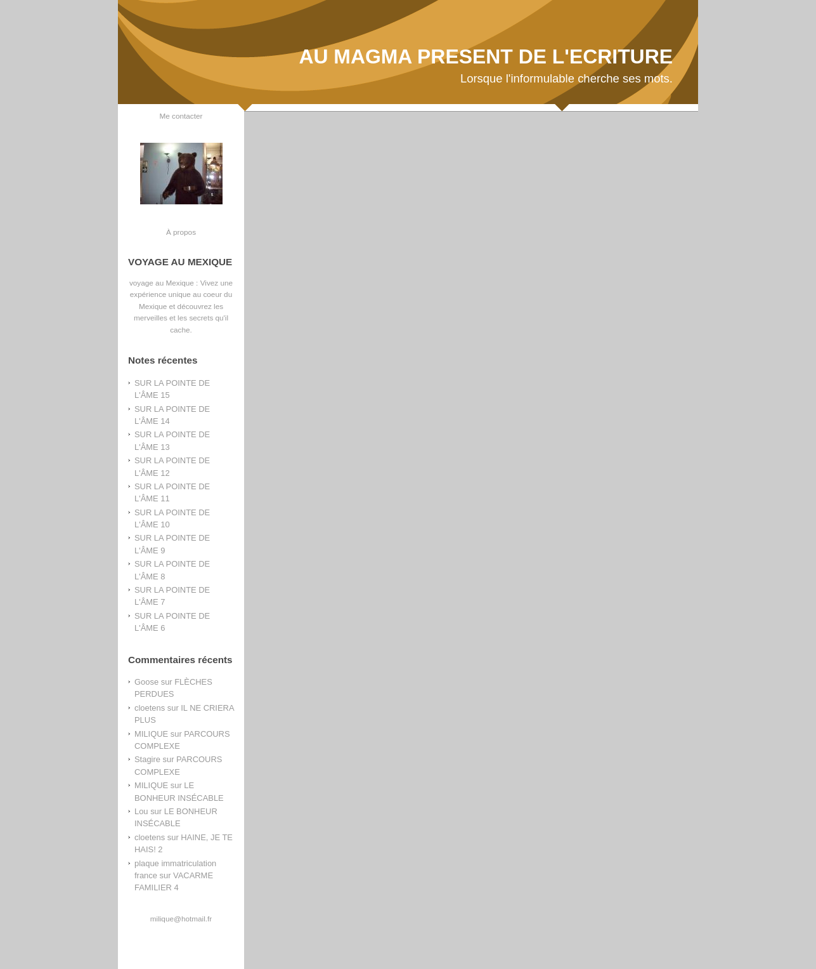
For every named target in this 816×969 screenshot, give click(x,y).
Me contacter (181, 116)
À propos (181, 232)
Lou (141, 811)
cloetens (149, 708)
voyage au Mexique (161, 283)
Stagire (147, 759)
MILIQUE (151, 734)
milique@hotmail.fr (181, 918)
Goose (146, 682)
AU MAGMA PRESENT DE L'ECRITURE (486, 56)
